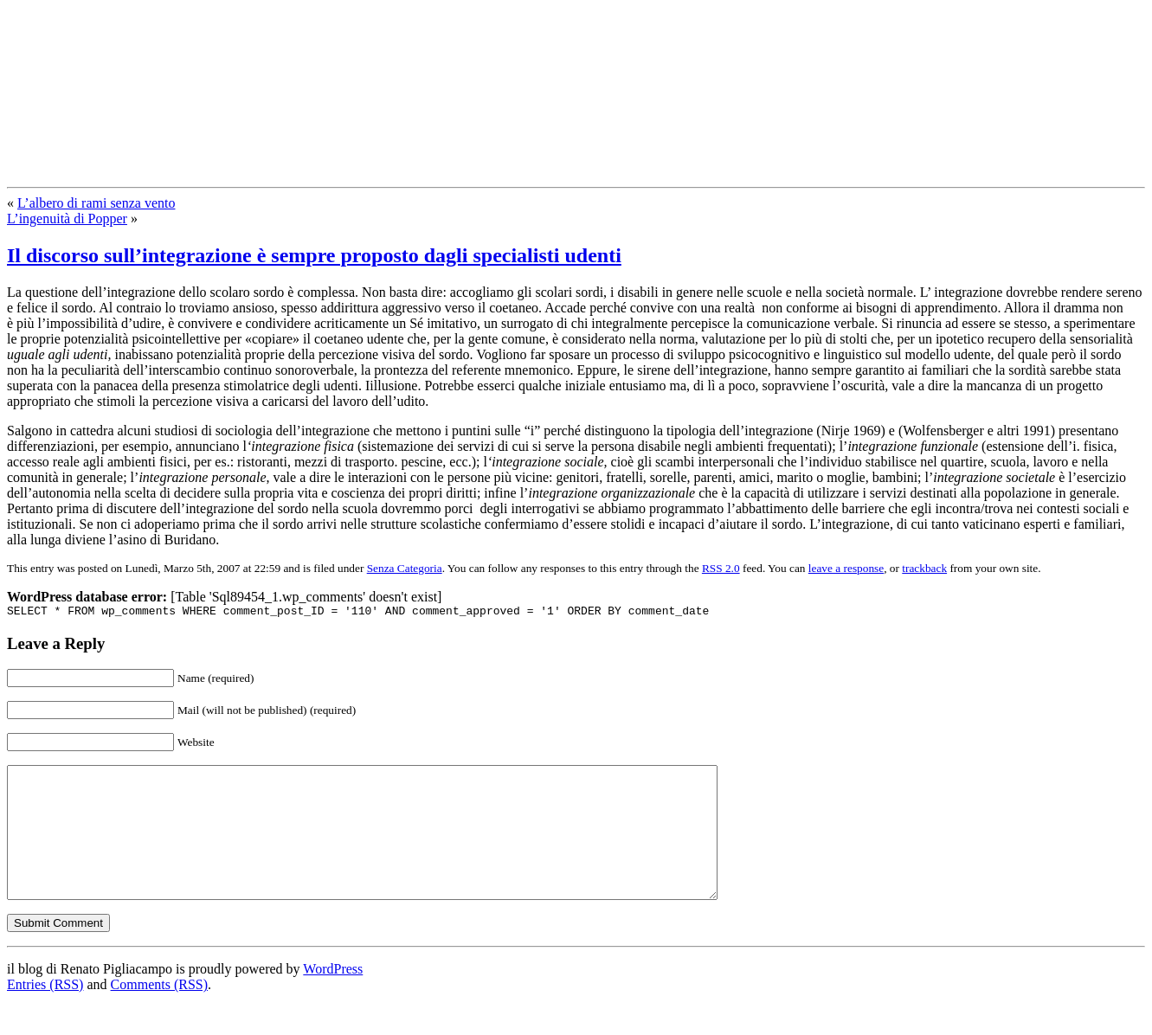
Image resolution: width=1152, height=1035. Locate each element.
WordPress (333, 997)
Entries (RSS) (45, 1013)
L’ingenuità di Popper (67, 218)
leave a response (846, 568)
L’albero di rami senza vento (96, 203)
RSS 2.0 (721, 568)
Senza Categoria (404, 568)
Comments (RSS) (159, 1013)
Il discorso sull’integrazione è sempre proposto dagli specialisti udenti (314, 255)
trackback (924, 568)
